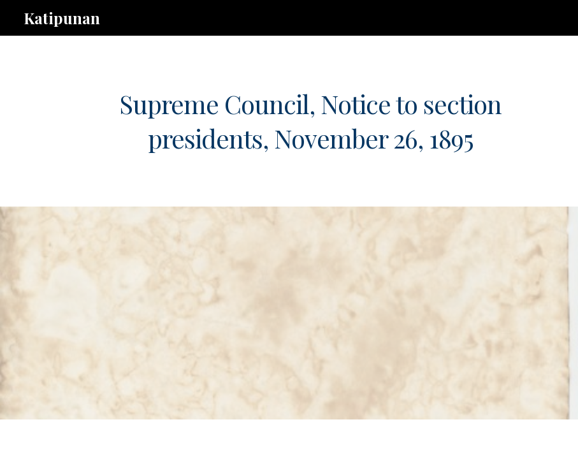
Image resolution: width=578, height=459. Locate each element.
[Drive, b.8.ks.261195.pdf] (267, 313)
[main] (310, 121)
